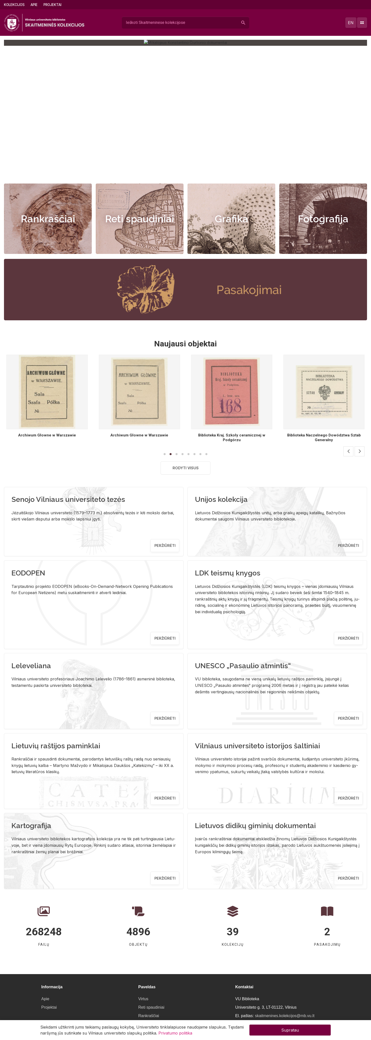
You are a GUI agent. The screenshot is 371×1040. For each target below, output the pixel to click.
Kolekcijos (14, 5)
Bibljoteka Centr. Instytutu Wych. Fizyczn (47, 435)
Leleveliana (31, 666)
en (351, 22)
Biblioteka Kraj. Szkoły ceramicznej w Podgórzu (324, 437)
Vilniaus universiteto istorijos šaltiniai (257, 746)
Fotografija (323, 219)
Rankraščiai (48, 219)
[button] (180, 172)
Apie (34, 5)
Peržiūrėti (165, 545)
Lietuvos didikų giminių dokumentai (255, 825)
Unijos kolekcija (221, 499)
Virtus (143, 999)
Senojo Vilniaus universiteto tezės (68, 499)
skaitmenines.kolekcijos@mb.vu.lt (284, 1016)
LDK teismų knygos (227, 573)
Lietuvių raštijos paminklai (55, 746)
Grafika (231, 219)
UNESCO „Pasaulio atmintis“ (243, 666)
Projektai (52, 5)
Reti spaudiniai (139, 219)
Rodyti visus (186, 468)
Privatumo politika (175, 1033)
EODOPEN (28, 573)
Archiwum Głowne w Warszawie (139, 435)
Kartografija (31, 825)
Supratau (290, 1030)
